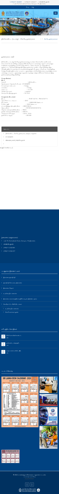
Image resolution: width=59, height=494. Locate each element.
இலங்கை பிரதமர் (8, 288)
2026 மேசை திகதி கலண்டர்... (14, 335)
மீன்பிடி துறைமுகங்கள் (51, 39)
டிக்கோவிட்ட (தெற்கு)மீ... (13, 343)
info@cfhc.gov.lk (8, 244)
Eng (33, 7)
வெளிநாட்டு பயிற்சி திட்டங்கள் (12, 304)
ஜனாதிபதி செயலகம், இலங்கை (12, 283)
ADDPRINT (29, 479)
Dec (3, 336)
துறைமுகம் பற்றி (7, 57)
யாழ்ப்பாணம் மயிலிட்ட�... (13, 351)
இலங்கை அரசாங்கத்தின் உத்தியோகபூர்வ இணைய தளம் (20, 299)
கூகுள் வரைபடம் (6, 148)
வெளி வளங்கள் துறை (11, 312)
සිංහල (27, 7)
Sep (3, 344)
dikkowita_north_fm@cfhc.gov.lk (15, 140)
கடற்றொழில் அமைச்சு (10, 293)
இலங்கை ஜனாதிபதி (9, 277)
